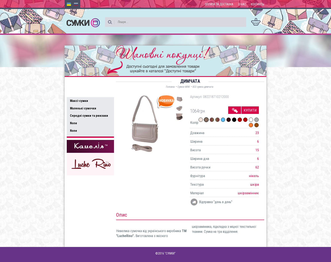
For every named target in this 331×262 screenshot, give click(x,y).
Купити (250, 110)
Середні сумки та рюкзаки (89, 116)
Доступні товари (84, 83)
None (73, 123)
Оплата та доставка (219, 4)
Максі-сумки (79, 101)
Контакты (257, 4)
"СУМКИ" (170, 253)
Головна (170, 86)
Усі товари (79, 92)
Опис (121, 215)
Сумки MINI (184, 86)
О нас (242, 4)
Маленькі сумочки (83, 108)
